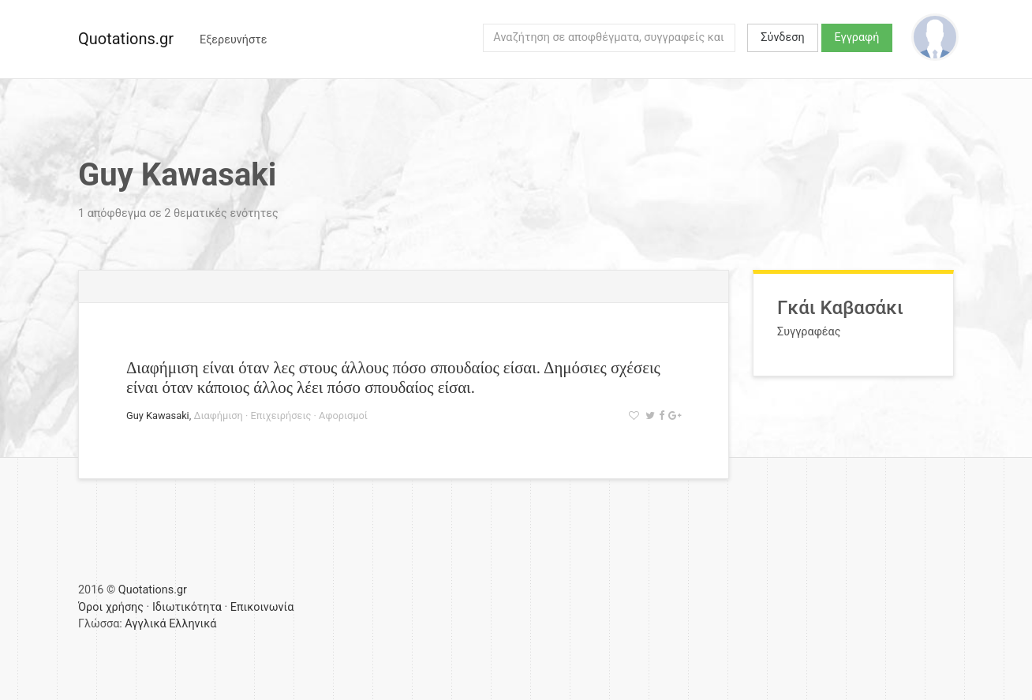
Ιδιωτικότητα (187, 607)
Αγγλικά (145, 624)
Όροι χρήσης (111, 607)
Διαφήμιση (217, 415)
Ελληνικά (192, 624)
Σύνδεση (782, 37)
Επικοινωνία (262, 607)
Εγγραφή (857, 37)
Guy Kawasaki (157, 415)
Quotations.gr (126, 38)
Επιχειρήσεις (281, 415)
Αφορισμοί (343, 415)
